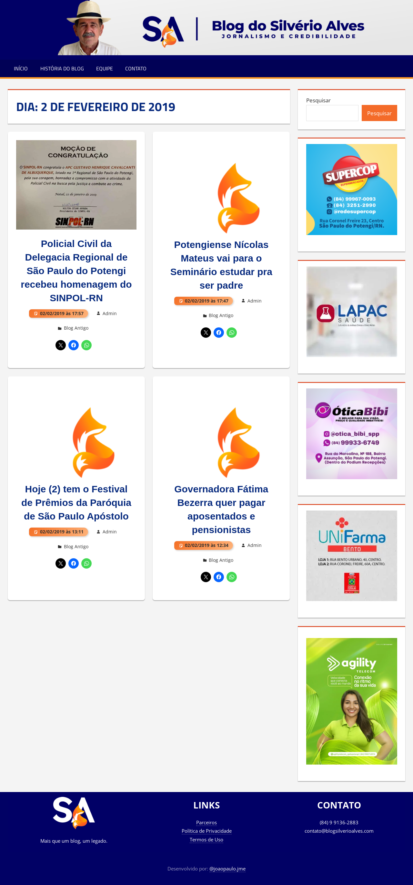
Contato (135, 68)
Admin (110, 313)
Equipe (104, 68)
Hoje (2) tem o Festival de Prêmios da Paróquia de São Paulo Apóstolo (76, 503)
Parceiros (206, 822)
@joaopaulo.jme (227, 868)
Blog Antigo (76, 328)
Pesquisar (318, 100)
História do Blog (62, 68)
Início (21, 68)
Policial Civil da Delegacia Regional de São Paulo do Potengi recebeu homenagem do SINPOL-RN (76, 270)
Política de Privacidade (207, 831)
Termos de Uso (206, 839)
